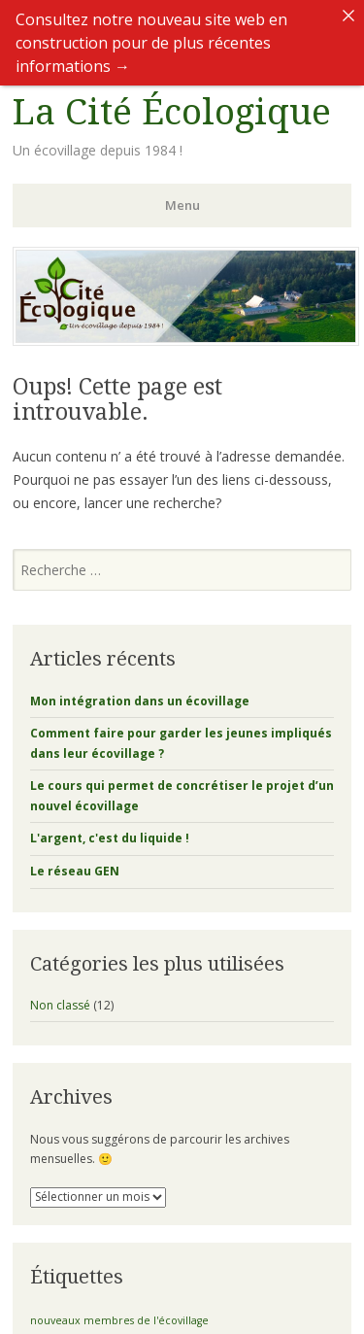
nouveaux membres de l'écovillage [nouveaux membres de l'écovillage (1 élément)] (119, 1304)
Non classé (60, 988)
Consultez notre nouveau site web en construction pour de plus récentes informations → (151, 43)
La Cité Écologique (172, 96)
